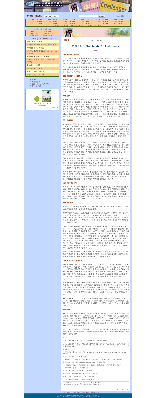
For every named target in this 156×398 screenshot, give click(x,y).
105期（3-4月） (49, 31)
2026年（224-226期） (37, 19)
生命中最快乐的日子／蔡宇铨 (38, 56)
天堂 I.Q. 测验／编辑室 (35, 71)
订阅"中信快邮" (36, 86)
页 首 (117, 389)
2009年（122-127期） (119, 23)
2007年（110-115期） (78, 25)
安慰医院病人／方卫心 (35, 75)
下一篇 (126, 389)
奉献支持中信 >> (121, 16)
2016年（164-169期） (103, 21)
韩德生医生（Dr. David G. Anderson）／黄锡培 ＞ (42, 61)
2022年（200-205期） (103, 19)
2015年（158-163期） (119, 21)
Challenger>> (95, 392)
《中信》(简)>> (75, 392)
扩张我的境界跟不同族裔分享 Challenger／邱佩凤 (42, 52)
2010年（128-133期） (103, 23)
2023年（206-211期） (86, 19)
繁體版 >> (100, 40)
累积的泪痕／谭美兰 (34, 68)
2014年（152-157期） (37, 23)
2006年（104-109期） (95, 25)
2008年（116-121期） (61, 25)
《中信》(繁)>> (65, 392)
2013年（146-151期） (53, 23)
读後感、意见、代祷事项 (39, 84)
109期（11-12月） (49, 35)
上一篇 (121, 389)
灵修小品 (33, 80)
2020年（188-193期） (37, 21)
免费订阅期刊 (35, 82)
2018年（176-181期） (70, 21)
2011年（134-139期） (86, 23)
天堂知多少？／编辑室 (35, 48)
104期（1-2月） (36, 31)
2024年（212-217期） (70, 19)
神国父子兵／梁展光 (34, 41)
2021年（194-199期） (119, 19)
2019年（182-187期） (53, 21)
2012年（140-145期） (70, 23)
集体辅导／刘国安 (34, 65)
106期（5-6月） (36, 33)
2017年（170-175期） (86, 21)
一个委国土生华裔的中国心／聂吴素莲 (41, 45)
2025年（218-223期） (53, 19)
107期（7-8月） (49, 33)
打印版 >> (92, 40)
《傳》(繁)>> (85, 392)
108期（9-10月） (35, 35)
